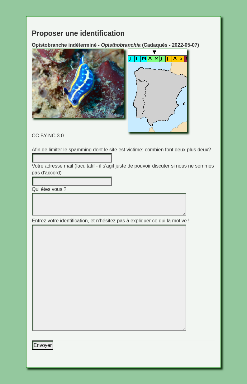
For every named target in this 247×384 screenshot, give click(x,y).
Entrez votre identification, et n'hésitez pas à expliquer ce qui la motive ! (110, 220)
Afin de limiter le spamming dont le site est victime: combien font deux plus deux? (121, 149)
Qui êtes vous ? (49, 189)
